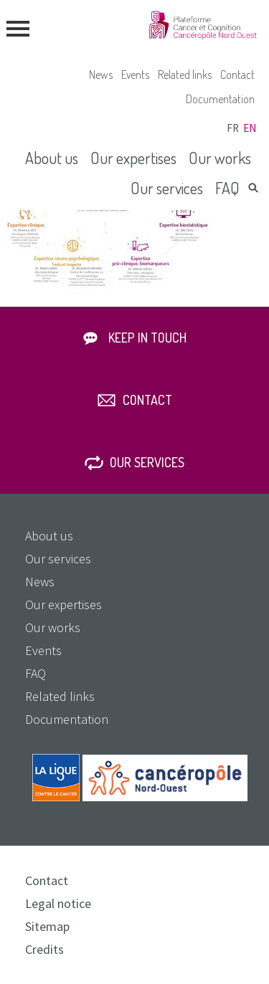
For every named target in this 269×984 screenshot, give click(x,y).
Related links (185, 74)
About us (51, 158)
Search (253, 187)
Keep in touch (147, 337)
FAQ (227, 188)
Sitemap (47, 926)
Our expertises (133, 158)
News (101, 74)
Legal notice (58, 903)
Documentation (220, 99)
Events (135, 74)
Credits (44, 949)
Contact (237, 74)
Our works (220, 158)
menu (18, 29)
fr (233, 128)
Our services (167, 188)
